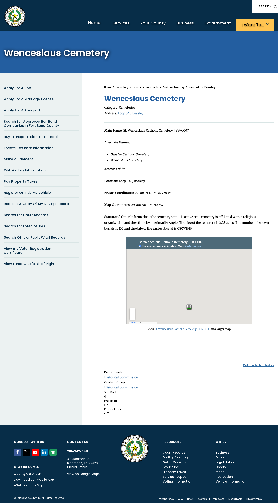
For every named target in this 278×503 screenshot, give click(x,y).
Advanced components (144, 86)
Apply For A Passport (22, 109)
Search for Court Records (26, 214)
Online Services (174, 461)
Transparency (166, 498)
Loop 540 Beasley (130, 112)
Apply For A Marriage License (29, 98)
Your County (147, 24)
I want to (121, 86)
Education (223, 456)
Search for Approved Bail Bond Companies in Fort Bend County (31, 122)
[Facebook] (18, 454)
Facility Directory (176, 456)
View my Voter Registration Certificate (27, 249)
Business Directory (173, 86)
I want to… (253, 24)
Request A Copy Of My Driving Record (36, 203)
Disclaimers (235, 498)
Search (265, 6)
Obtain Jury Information (25, 169)
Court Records (174, 451)
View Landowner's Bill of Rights (30, 263)
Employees (218, 498)
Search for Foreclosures (24, 225)
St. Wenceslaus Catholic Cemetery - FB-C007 (182, 328)
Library (221, 466)
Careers (203, 498)
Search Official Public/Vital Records (34, 236)
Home (84, 24)
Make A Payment (18, 158)
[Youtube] (36, 454)
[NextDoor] (53, 454)
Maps (220, 471)
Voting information (177, 480)
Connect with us (29, 441)
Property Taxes (174, 471)
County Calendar (27, 473)
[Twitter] (27, 454)
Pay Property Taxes (20, 180)
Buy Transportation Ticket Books (32, 135)
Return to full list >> (258, 364)
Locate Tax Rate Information (28, 147)
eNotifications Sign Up (31, 484)
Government (216, 24)
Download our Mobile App (34, 478)
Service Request (175, 475)
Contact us (77, 441)
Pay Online (171, 466)
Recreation (224, 475)
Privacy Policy (254, 498)
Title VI (190, 498)
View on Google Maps (83, 473)
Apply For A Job (17, 87)
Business (181, 24)
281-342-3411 (77, 450)
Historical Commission (121, 376)
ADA (180, 498)
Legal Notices (226, 461)
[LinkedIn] (45, 454)
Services (112, 24)
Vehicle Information (231, 480)
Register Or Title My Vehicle (27, 191)
